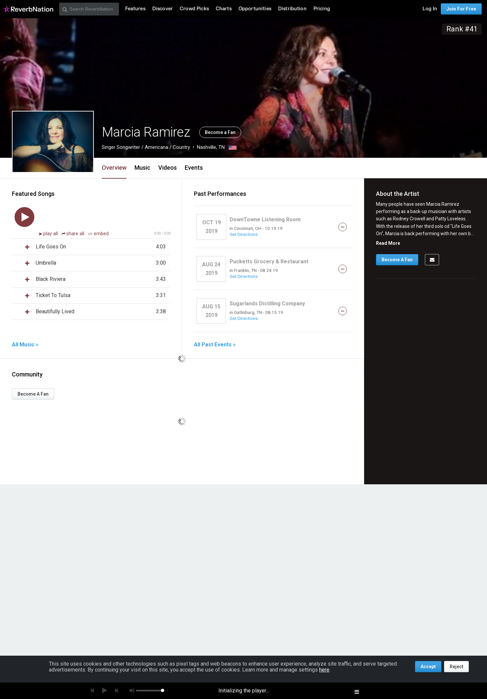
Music (142, 167)
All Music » (25, 345)
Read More (388, 243)
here (324, 670)
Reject (456, 666)
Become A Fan (33, 394)
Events (194, 167)
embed (98, 234)
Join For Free (461, 9)
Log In (430, 9)
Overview (114, 167)
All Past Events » (215, 345)
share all (74, 234)
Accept (428, 666)
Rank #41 (461, 29)
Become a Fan (220, 132)
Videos (167, 167)
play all (51, 234)
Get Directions (244, 234)
